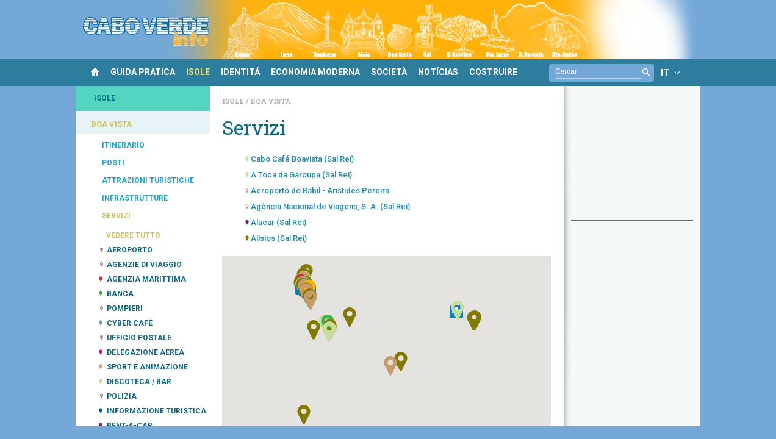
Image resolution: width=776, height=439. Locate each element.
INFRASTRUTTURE (135, 198)
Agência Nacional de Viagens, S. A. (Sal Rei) (330, 206)
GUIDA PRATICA (142, 72)
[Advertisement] (632, 159)
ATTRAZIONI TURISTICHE (148, 180)
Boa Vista (270, 100)
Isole (234, 100)
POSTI (113, 163)
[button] (329, 332)
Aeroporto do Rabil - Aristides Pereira (320, 190)
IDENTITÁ (240, 72)
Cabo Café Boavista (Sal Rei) (302, 158)
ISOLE (198, 72)
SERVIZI (116, 216)
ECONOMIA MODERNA (315, 72)
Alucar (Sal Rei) (278, 222)
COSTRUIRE (493, 72)
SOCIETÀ (389, 72)
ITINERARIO (123, 145)
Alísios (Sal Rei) (279, 238)
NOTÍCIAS (438, 72)
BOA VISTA (111, 124)
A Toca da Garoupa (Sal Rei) (301, 174)
